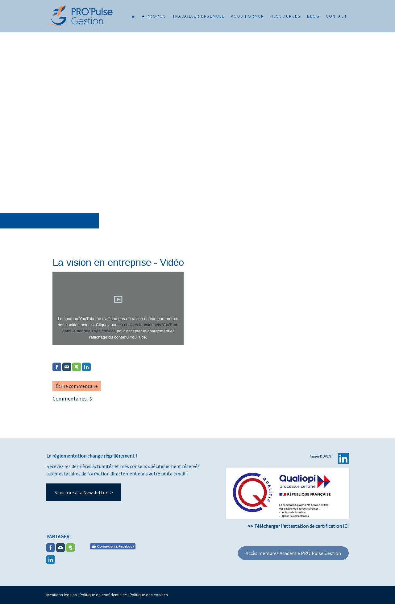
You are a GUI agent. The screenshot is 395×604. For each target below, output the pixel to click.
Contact (336, 16)
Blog (313, 16)
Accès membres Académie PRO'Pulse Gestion (293, 553)
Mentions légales (61, 595)
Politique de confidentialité (103, 595)
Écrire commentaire (77, 386)
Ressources (285, 16)
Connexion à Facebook (112, 546)
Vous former (247, 16)
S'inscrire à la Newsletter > (84, 492)
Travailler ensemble (199, 16)
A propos (154, 16)
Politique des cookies (149, 595)
